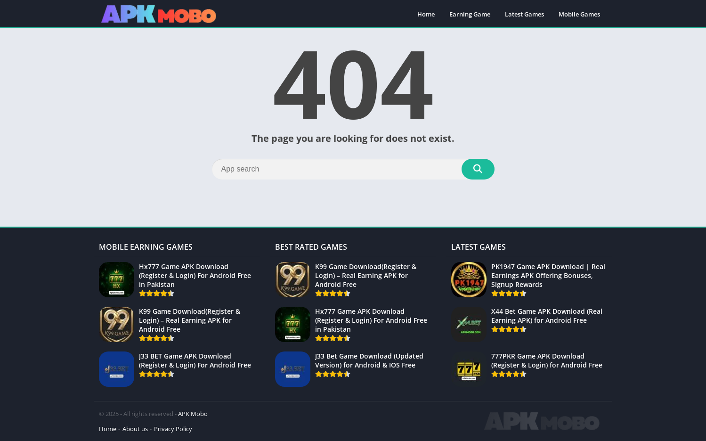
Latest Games (524, 14)
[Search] (353, 169)
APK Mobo (193, 413)
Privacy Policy (173, 429)
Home (426, 14)
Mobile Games (579, 14)
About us (135, 429)
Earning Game (469, 14)
